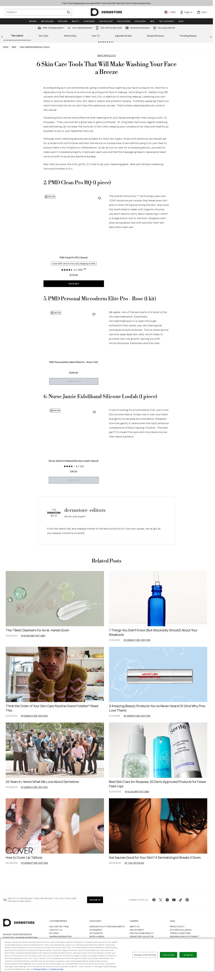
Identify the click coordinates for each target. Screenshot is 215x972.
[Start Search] (68, 12)
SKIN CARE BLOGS (106, 55)
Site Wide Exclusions (180, 935)
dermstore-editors (84, 532)
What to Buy (70, 35)
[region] (107, 955)
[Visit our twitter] (160, 905)
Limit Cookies (169, 954)
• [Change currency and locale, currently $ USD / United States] (170, 12)
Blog (14, 46)
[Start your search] (38, 12)
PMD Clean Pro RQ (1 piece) (74, 257)
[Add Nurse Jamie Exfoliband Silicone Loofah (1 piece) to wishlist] (99, 423)
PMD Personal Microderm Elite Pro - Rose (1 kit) (73, 373)
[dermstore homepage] (106, 12)
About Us (134, 932)
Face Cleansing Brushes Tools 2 (35, 46)
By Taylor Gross (134, 885)
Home (5, 46)
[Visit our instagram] (167, 905)
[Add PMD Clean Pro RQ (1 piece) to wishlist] (99, 198)
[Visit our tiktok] (180, 905)
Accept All (188, 954)
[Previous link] (2, 37)
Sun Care (43, 35)
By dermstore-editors (137, 662)
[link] (186, 12)
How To (96, 35)
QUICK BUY (73, 283)
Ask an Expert (137, 935)
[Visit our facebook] (154, 905)
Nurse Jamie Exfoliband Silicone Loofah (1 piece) (74, 482)
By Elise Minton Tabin (33, 657)
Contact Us (55, 935)
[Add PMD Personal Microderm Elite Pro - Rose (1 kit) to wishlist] (99, 314)
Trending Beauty (188, 35)
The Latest (17, 35)
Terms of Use (57, 969)
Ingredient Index (123, 35)
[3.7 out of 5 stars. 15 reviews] (74, 488)
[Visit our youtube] (174, 905)
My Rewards (96, 935)
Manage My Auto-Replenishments (107, 932)
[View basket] (201, 12)
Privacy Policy (177, 932)
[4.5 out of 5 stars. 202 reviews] (72, 270)
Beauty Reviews (155, 35)
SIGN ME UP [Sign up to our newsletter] (95, 905)
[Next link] (211, 37)
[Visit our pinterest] (187, 905)
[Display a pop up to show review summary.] (85, 269)
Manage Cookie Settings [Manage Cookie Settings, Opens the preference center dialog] (145, 954)
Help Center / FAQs (59, 932)
